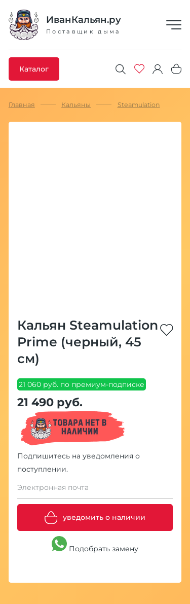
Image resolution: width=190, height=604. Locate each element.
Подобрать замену (95, 544)
